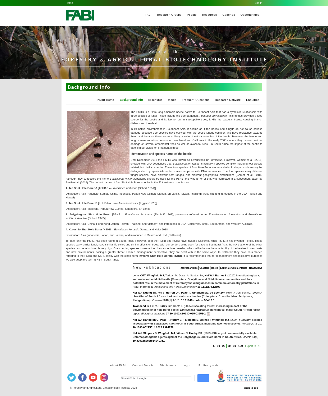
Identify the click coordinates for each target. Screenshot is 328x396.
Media (172, 99)
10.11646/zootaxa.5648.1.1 (198, 300)
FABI (148, 14)
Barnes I (220, 275)
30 (229, 345)
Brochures (155, 99)
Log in (258, 2)
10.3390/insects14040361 (149, 340)
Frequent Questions (196, 99)
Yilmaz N (182, 333)
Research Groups (169, 14)
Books (214, 268)
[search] (156, 378)
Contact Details (143, 365)
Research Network (228, 99)
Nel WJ (209, 275)
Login (186, 365)
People (192, 14)
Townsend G (141, 306)
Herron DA (172, 292)
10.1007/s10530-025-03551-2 (188, 313)
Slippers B (191, 319)
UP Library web (207, 365)
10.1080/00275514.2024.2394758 (153, 327)
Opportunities (250, 14)
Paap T (185, 292)
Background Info (131, 99)
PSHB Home (105, 99)
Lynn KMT (139, 275)
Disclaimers (168, 365)
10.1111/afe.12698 (208, 286)
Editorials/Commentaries (233, 268)
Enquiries (252, 99)
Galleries (228, 14)
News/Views (255, 268)
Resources (209, 14)
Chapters (204, 268)
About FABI (118, 365)
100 (240, 345)
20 (223, 345)
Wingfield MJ (155, 275)
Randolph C (151, 319)
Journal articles (189, 268)
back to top (251, 387)
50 (234, 345)
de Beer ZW (217, 292)
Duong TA (149, 292)
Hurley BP (165, 306)
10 (218, 345)
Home (69, 2)
